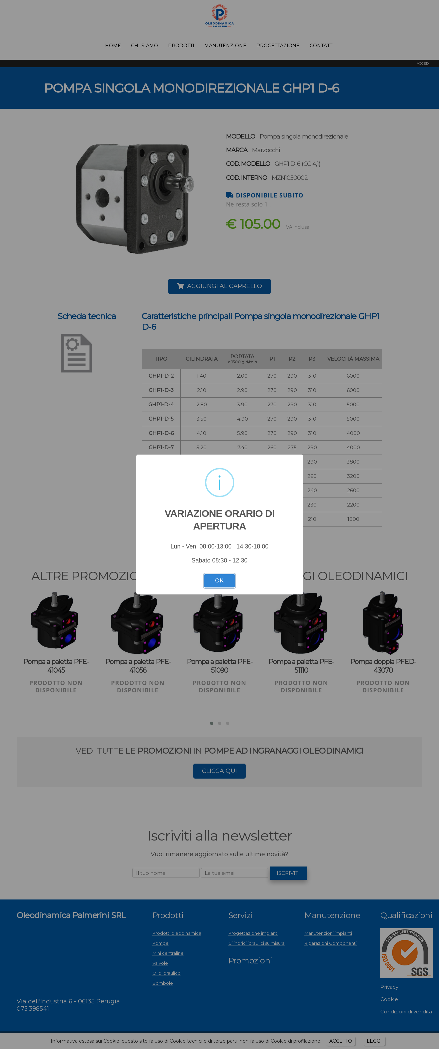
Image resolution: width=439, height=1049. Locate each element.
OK (219, 580)
